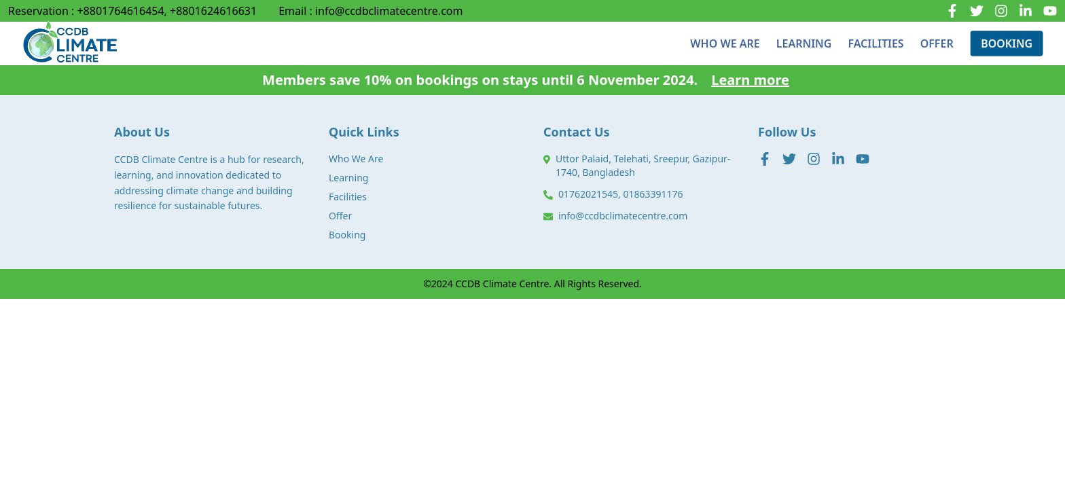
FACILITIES (875, 38)
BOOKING (1006, 43)
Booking (347, 234)
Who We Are (356, 158)
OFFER (937, 37)
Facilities (348, 196)
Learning (348, 177)
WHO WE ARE (724, 43)
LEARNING (804, 42)
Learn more (750, 80)
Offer (340, 215)
